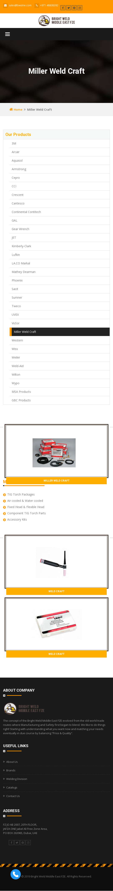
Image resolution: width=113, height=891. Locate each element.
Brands (10, 770)
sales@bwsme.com (20, 5)
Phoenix (17, 280)
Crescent (18, 195)
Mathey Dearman (24, 272)
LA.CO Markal (21, 263)
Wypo (15, 383)
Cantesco (18, 203)
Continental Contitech (26, 212)
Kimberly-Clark (21, 246)
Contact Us (13, 796)
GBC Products (21, 400)
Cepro (16, 178)
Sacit (15, 289)
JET (14, 238)
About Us (12, 762)
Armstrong (19, 169)
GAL (14, 220)
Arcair (15, 152)
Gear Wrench (20, 229)
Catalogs (11, 787)
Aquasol (17, 160)
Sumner (17, 297)
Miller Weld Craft (25, 332)
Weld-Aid (18, 366)
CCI (14, 186)
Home (15, 110)
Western (17, 340)
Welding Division (16, 779)
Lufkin (16, 255)
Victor (15, 323)
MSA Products (21, 392)
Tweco (16, 306)
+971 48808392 (49, 5)
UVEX (15, 315)
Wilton (16, 374)
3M (14, 143)
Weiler (16, 357)
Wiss (15, 349)
